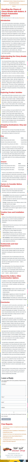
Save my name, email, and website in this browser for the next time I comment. (13, 415)
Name (2, 397)
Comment (3, 384)
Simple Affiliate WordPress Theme (18, 460)
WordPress (9, 460)
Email (2, 402)
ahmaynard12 (21, 17)
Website (3, 407)
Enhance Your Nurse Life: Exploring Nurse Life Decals (14, 434)
